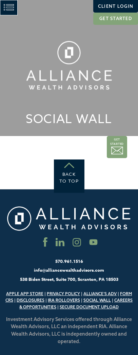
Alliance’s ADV (100, 293)
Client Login (115, 6)
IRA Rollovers (64, 300)
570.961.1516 (69, 261)
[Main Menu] (9, 7)
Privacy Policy (63, 293)
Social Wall (97, 300)
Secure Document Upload (89, 306)
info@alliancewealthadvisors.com (69, 270)
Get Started (115, 18)
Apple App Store (24, 293)
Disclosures (30, 300)
